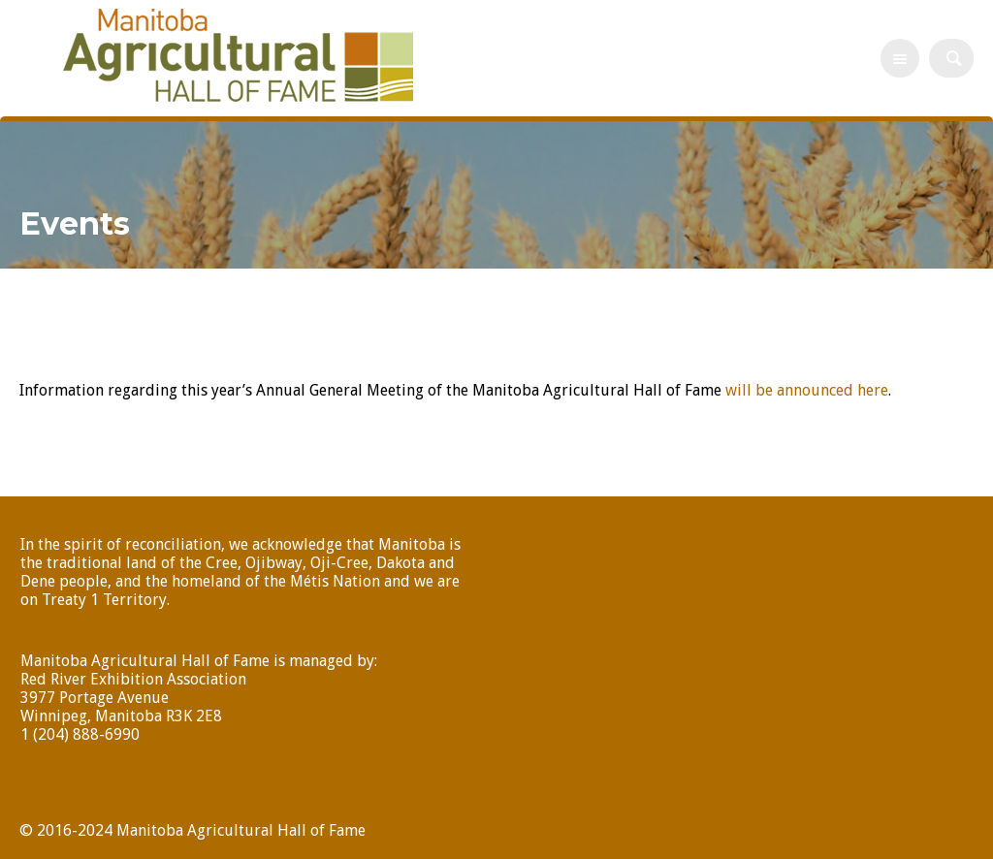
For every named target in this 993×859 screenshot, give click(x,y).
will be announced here (804, 390)
